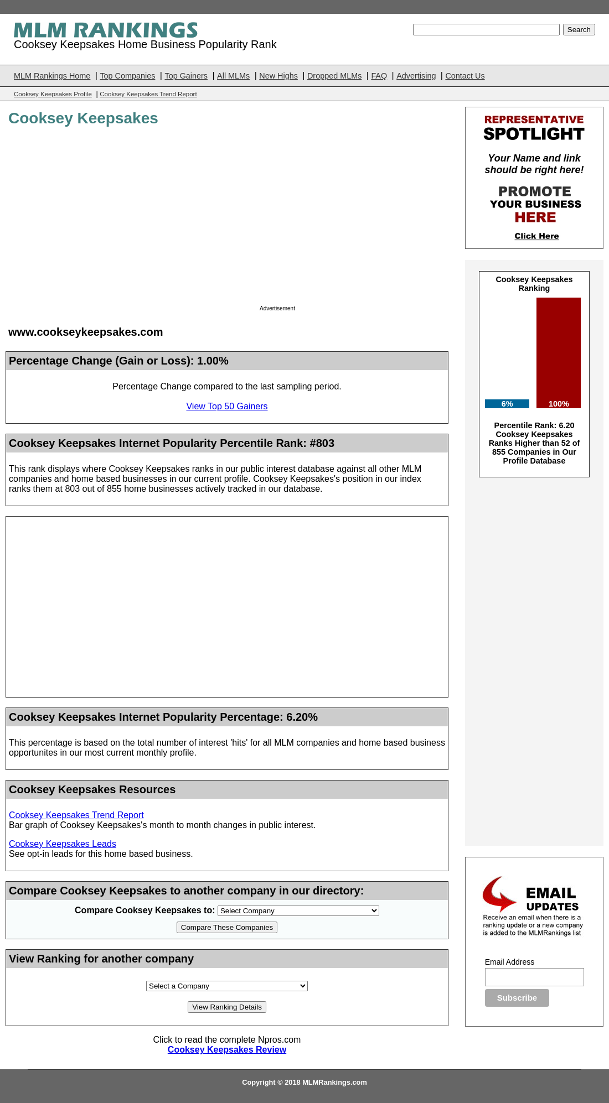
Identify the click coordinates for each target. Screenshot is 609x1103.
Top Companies (127, 75)
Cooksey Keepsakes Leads (62, 844)
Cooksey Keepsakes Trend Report (148, 94)
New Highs (278, 75)
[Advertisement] (353, 219)
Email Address (509, 962)
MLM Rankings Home (52, 75)
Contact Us (464, 75)
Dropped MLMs (334, 75)
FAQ (379, 75)
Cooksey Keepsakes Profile (53, 94)
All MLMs (233, 75)
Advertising (416, 75)
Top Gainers (186, 75)
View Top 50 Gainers (226, 406)
